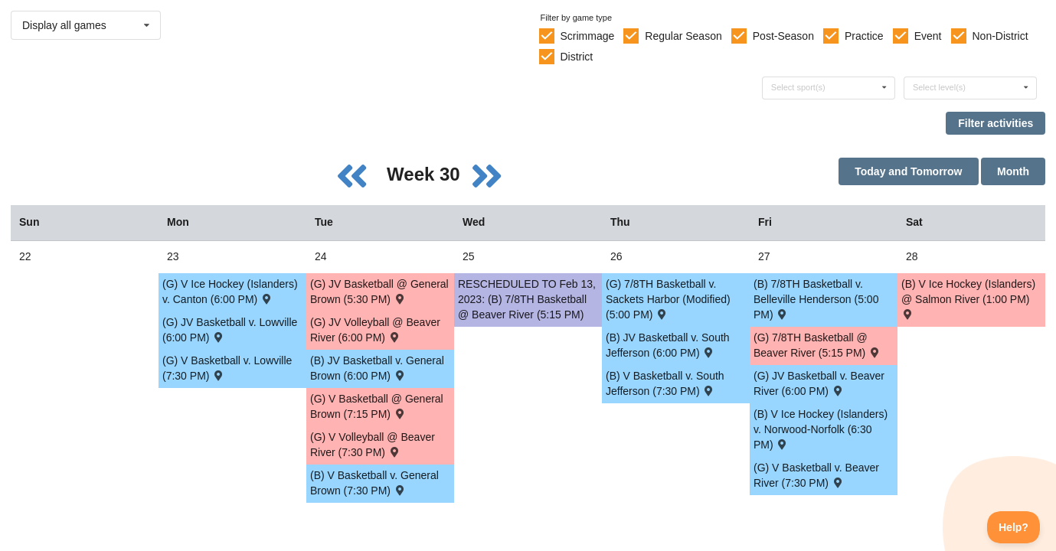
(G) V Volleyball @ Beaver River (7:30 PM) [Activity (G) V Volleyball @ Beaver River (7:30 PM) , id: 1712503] (372, 444)
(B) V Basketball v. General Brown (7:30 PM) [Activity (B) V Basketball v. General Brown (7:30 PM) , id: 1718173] (374, 483)
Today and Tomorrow (908, 171)
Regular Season (683, 36)
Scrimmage (587, 36)
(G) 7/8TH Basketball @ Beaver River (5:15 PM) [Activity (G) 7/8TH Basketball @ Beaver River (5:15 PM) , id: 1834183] (817, 345)
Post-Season (783, 36)
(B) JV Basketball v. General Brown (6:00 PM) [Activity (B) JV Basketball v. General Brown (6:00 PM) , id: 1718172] (377, 368)
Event (928, 36)
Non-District (1000, 36)
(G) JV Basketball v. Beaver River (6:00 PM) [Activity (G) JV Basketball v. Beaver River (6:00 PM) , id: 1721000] (819, 383)
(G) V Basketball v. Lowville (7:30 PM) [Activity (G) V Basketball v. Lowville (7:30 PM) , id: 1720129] (227, 368)
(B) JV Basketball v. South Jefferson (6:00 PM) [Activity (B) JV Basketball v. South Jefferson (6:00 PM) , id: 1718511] (668, 345)
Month (1013, 171)
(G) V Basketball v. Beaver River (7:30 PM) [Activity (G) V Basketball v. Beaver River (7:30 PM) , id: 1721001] (816, 475)
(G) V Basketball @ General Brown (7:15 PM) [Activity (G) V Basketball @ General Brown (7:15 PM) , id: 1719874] (376, 406)
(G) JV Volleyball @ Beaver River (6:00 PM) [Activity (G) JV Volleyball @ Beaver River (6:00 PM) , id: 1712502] (375, 330)
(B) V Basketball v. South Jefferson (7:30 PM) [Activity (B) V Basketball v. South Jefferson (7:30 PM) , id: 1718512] (665, 383)
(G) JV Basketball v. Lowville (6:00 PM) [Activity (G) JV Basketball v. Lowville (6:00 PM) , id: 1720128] (229, 330)
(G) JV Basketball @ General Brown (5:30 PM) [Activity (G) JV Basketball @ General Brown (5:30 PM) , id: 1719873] (379, 291)
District (576, 57)
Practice (864, 36)
